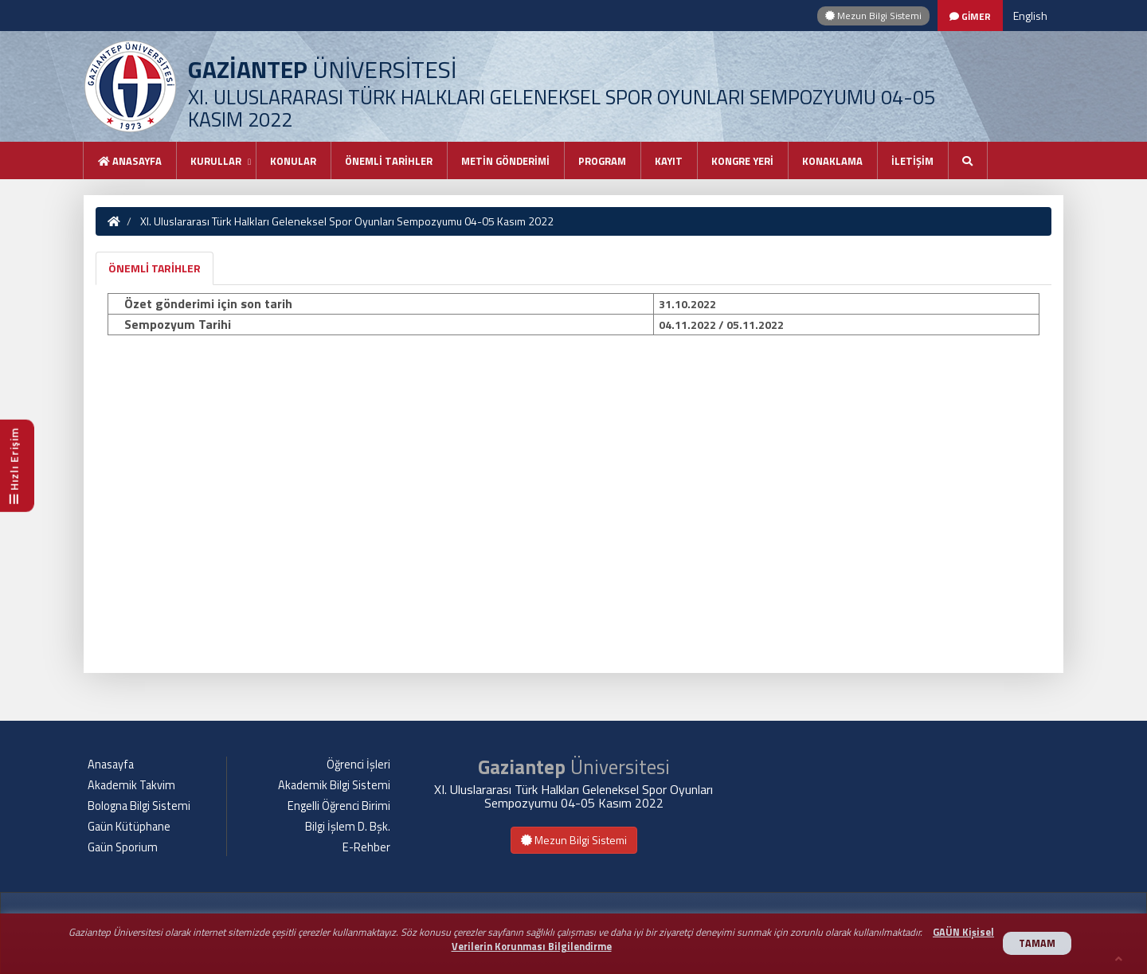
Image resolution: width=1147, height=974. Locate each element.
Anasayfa (130, 161)
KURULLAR (215, 161)
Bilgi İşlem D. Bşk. (347, 826)
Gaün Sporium (123, 847)
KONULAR (293, 161)
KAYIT (669, 161)
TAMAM (1037, 943)
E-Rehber (366, 847)
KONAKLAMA (832, 161)
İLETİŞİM (912, 161)
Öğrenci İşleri (358, 764)
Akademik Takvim (131, 785)
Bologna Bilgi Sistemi (139, 806)
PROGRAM (602, 161)
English (1030, 15)
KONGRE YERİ (742, 161)
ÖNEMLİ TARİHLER (389, 161)
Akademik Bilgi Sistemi (334, 785)
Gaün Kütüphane (129, 826)
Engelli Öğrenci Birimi (339, 806)
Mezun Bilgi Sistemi (873, 15)
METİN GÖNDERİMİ (505, 161)
